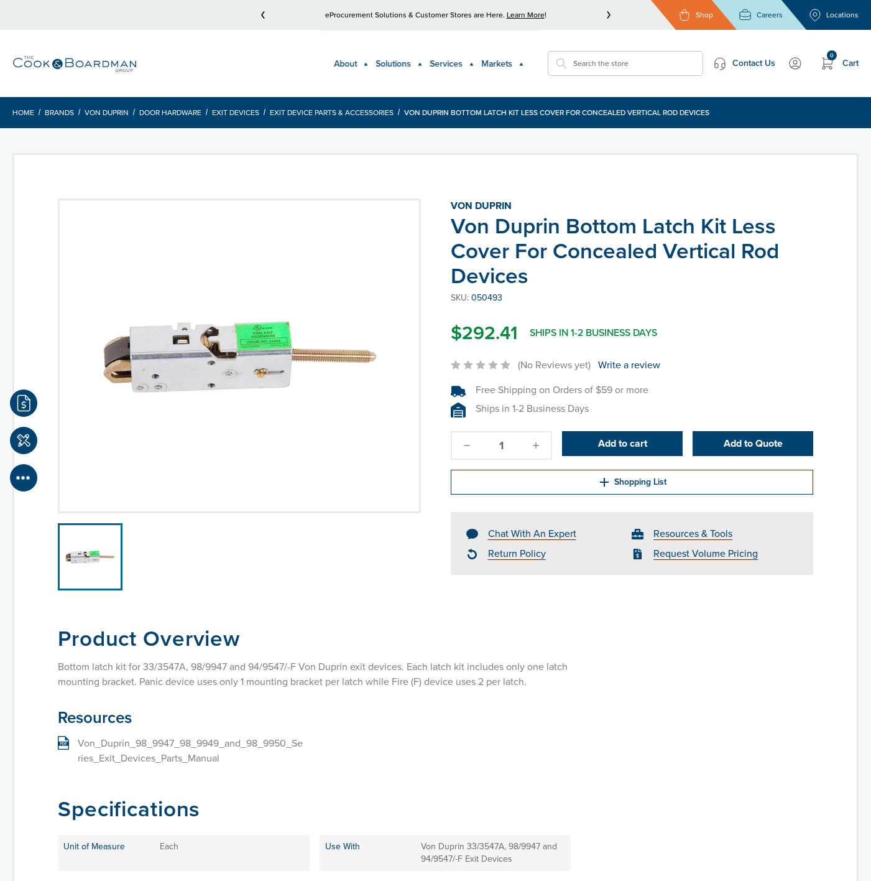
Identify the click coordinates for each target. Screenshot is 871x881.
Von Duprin (107, 100)
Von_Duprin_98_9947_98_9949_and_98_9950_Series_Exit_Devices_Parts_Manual (190, 738)
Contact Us (697, 57)
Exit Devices (235, 100)
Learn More (526, 15)
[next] (608, 15)
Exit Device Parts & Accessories (332, 100)
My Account (775, 57)
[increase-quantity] (536, 433)
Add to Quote (753, 433)
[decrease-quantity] (467, 433)
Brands (59, 100)
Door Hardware (170, 100)
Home (23, 100)
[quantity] (501, 433)
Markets (471, 56)
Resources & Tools (692, 525)
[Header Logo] (74, 57)
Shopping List (528, 471)
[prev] (263, 15)
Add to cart (622, 433)
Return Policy (517, 545)
